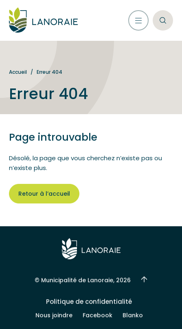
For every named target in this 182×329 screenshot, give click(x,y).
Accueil (18, 71)
